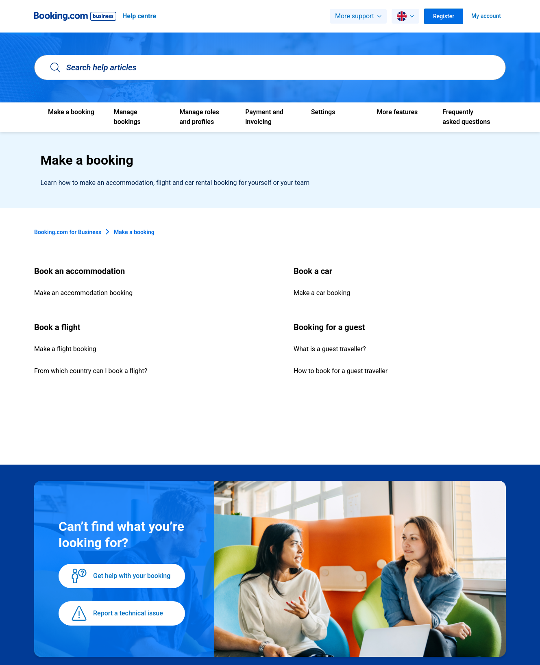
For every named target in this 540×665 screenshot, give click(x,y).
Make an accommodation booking (83, 293)
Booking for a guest (329, 327)
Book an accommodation (79, 271)
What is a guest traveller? (330, 349)
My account (486, 16)
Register (443, 16)
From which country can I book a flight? (90, 371)
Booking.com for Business (67, 232)
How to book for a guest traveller (341, 371)
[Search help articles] (270, 67)
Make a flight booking (65, 349)
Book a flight (57, 327)
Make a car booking (322, 293)
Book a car (313, 271)
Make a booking (134, 232)
